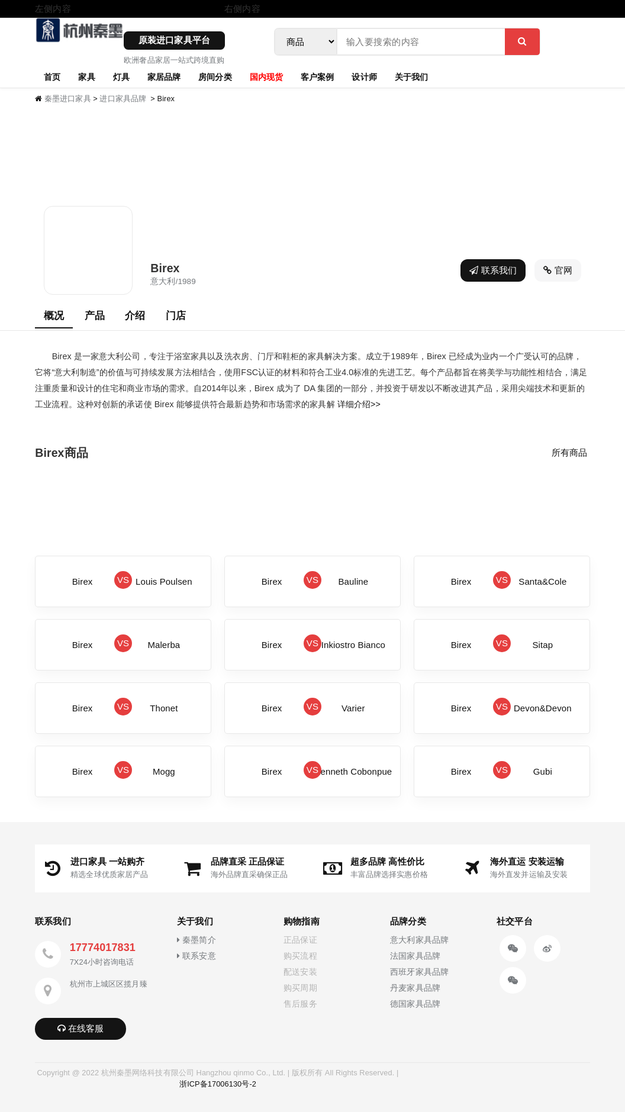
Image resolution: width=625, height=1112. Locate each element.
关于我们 (411, 76)
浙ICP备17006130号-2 (217, 1083)
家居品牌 (164, 76)
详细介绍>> (359, 404)
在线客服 (80, 1028)
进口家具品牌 (122, 98)
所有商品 (569, 452)
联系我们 (493, 270)
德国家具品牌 (415, 1004)
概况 (54, 315)
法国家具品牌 (415, 956)
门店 (176, 315)
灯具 (121, 76)
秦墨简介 (196, 940)
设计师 (364, 76)
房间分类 (214, 76)
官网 (557, 270)
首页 (52, 76)
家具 (86, 76)
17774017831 (103, 947)
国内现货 (266, 76)
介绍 (135, 315)
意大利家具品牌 (419, 940)
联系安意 (196, 956)
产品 (95, 315)
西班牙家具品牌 (419, 972)
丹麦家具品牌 (415, 988)
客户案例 (317, 76)
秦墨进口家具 (67, 98)
